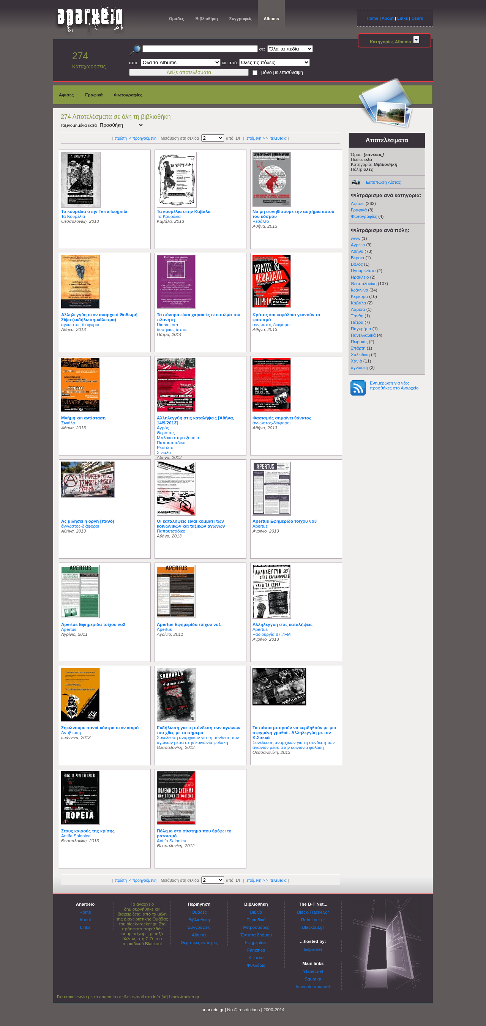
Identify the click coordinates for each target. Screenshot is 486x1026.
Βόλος (357, 264)
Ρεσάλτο (260, 221)
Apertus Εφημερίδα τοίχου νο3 (284, 521)
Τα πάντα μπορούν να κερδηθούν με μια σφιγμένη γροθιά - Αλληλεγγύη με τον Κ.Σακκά (294, 732)
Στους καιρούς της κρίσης (88, 830)
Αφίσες (66, 94)
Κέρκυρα (359, 296)
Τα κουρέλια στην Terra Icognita (94, 211)
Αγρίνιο (358, 244)
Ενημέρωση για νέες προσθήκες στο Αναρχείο (394, 385)
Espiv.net (313, 949)
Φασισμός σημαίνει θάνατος (281, 417)
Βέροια (357, 257)
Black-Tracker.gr (313, 911)
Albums (271, 18)
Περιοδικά (256, 919)
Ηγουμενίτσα (363, 270)
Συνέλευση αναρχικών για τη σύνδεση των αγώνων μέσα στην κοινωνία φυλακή (198, 740)
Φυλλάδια (256, 965)
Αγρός (163, 427)
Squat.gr (313, 978)
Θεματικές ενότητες (199, 942)
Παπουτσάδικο (171, 442)
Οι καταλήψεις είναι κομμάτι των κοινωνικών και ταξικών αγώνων (191, 523)
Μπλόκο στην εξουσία (178, 437)
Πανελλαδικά (363, 335)
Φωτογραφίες (128, 94)
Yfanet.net (313, 971)
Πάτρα (357, 322)
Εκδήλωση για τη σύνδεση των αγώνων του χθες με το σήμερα (198, 730)
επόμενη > (255, 138)
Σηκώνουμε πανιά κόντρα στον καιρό (100, 727)
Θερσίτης (166, 432)
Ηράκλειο (360, 276)
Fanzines (256, 949)
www (355, 238)
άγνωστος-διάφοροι (80, 324)
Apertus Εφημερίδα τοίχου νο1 (189, 624)
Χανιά (356, 360)
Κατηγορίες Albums (394, 41)
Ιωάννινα (359, 289)
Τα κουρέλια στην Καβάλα (184, 211)
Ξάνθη (357, 315)
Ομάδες (176, 18)
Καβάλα (358, 302)
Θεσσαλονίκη (364, 283)
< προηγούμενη (142, 138)
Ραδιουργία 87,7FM (271, 634)
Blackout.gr (313, 927)
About (388, 18)
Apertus (260, 525)
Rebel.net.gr (313, 919)
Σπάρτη (358, 347)
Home (372, 18)
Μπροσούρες (256, 927)
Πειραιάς (359, 341)
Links (402, 18)
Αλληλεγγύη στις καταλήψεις (282, 624)
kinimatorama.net (313, 986)
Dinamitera (167, 324)
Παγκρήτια (361, 328)
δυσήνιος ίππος (172, 329)
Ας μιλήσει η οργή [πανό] (87, 521)
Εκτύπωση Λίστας (383, 182)
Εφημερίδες (256, 942)
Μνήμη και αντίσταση (83, 417)
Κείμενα (256, 957)
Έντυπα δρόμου (256, 934)
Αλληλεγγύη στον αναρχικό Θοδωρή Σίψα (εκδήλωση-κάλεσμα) (99, 317)
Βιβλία (256, 911)
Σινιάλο (68, 422)
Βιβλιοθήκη (207, 18)
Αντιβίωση (71, 732)
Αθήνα (357, 251)
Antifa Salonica (75, 835)
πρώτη (121, 138)
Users (417, 18)
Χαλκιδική (360, 354)
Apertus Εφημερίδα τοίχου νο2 (93, 624)
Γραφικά (94, 94)
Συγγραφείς (240, 18)
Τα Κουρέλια (73, 216)
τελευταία (278, 138)
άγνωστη (359, 367)
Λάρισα (358, 309)
